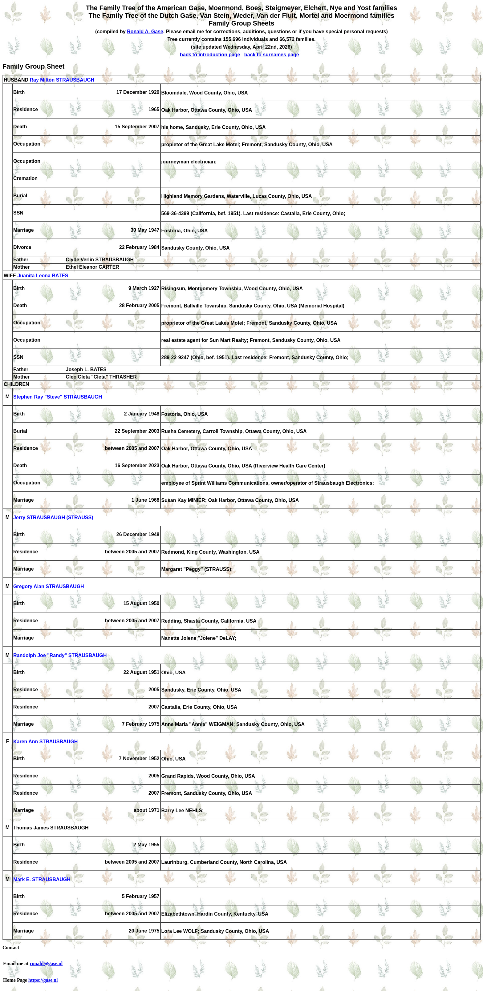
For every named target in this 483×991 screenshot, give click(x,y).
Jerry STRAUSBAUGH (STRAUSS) (53, 517)
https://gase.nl (43, 980)
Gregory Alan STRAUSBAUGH (48, 586)
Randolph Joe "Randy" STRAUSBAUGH (60, 655)
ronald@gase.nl (46, 963)
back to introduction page (210, 54)
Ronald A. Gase (145, 31)
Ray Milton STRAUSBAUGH (62, 79)
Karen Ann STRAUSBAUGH (45, 741)
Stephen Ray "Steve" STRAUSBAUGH (57, 397)
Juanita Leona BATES (42, 276)
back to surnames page (271, 54)
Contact (10, 947)
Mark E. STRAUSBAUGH (42, 879)
